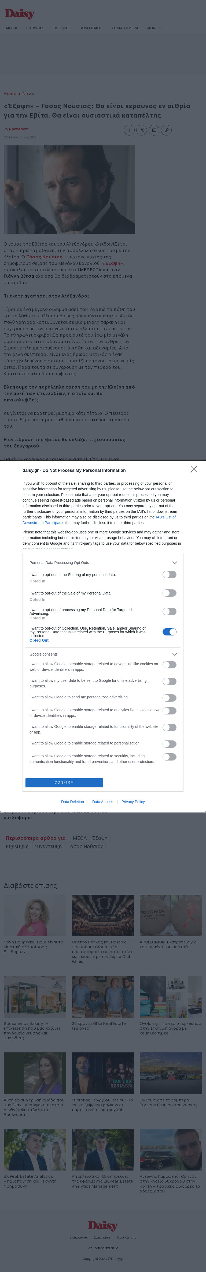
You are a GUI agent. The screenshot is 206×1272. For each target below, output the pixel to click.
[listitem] (103, 563)
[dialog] (103, 636)
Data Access (102, 802)
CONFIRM (64, 783)
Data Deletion (72, 802)
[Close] (195, 471)
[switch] (169, 574)
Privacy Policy (133, 802)
